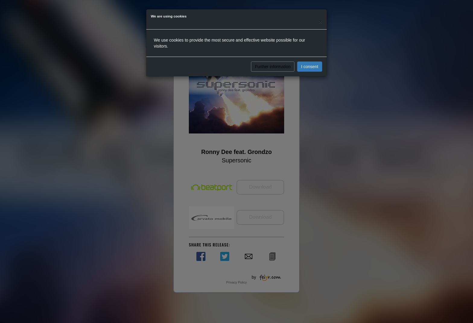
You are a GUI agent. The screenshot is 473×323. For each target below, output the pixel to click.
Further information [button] (272, 66)
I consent (309, 66)
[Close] (320, 21)
